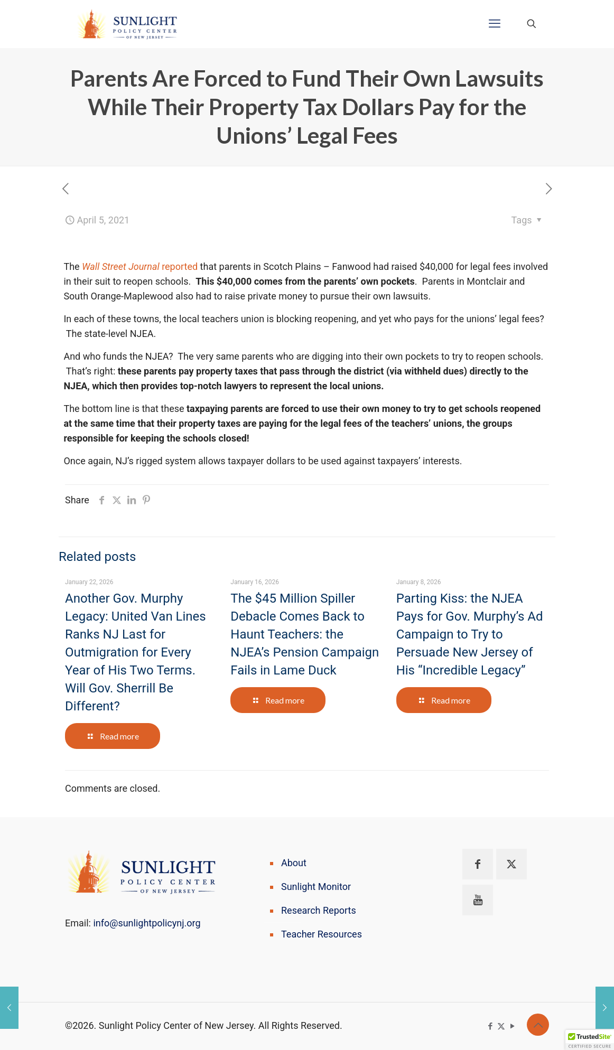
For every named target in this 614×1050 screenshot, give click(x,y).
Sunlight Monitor (316, 886)
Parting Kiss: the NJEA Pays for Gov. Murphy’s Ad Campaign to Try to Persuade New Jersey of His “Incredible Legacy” (469, 634)
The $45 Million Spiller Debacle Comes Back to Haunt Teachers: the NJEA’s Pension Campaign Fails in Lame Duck (304, 634)
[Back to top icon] (538, 1025)
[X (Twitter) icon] (501, 1026)
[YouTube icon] (512, 1026)
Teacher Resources (321, 934)
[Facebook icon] (490, 1026)
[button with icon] (477, 864)
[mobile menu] (495, 24)
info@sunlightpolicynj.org (146, 923)
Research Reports (318, 910)
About (293, 862)
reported (140, 266)
